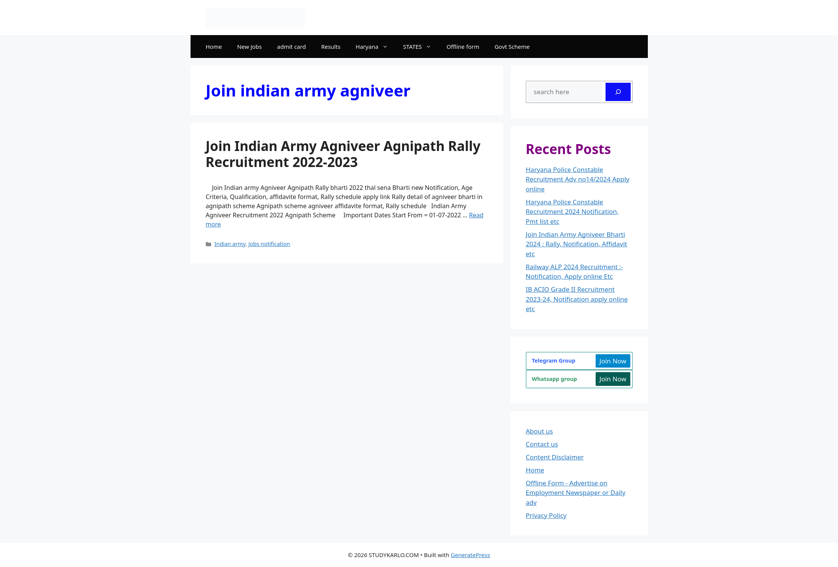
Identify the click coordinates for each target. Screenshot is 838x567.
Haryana (375, 46)
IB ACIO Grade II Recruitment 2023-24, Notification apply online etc (577, 299)
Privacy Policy (546, 515)
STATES (421, 46)
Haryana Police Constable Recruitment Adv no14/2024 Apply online (578, 179)
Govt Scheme (512, 46)
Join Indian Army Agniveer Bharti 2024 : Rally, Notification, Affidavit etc (576, 244)
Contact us (542, 444)
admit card (291, 46)
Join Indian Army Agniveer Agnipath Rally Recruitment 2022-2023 (343, 154)
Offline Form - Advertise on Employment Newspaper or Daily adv (576, 493)
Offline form (463, 46)
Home (214, 46)
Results (331, 46)
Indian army (230, 243)
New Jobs (249, 46)
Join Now (612, 361)
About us (539, 431)
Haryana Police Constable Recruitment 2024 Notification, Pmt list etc (572, 212)
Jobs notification (269, 243)
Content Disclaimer (555, 457)
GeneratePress (470, 555)
